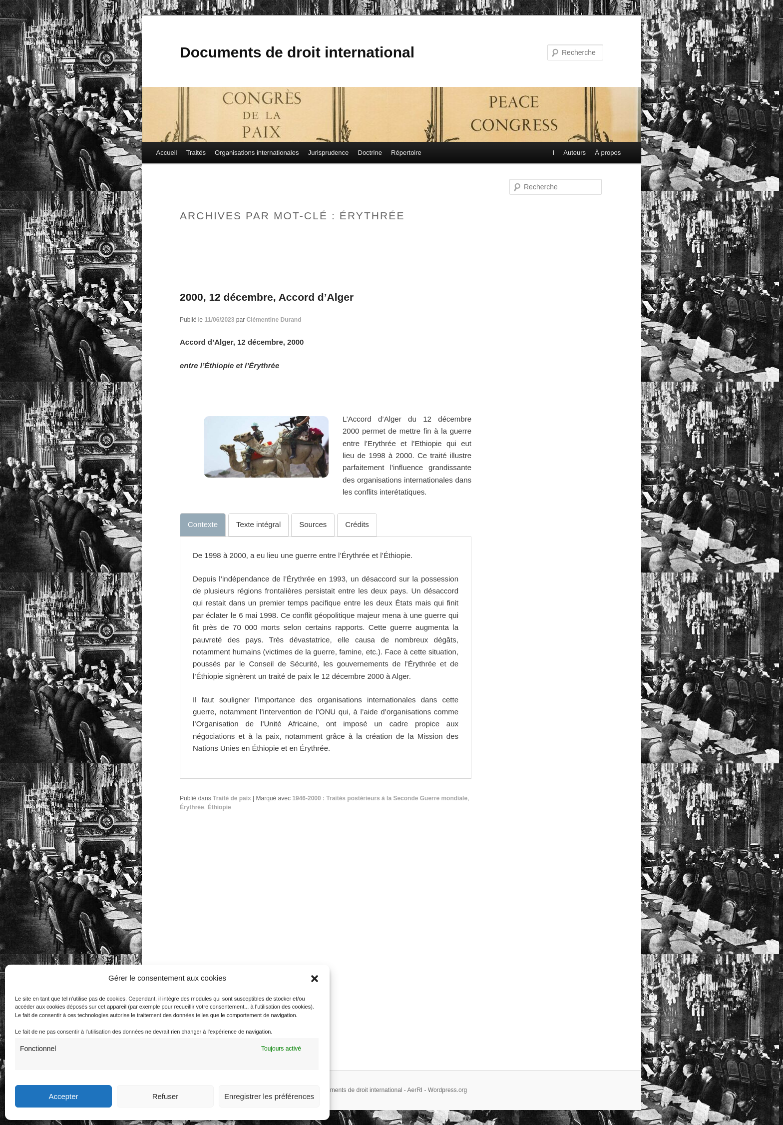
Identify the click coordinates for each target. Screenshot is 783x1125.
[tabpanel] (325, 652)
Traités (196, 152)
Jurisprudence (328, 152)
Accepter (63, 1096)
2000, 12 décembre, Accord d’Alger (267, 297)
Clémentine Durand (273, 319)
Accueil (166, 152)
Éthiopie (219, 807)
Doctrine (370, 152)
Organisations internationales (257, 152)
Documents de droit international (297, 52)
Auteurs (574, 152)
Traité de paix (232, 798)
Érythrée (192, 807)
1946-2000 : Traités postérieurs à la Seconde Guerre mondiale (379, 798)
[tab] (203, 524)
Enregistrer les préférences (269, 1096)
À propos (607, 152)
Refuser (165, 1096)
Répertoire (406, 152)
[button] (315, 979)
